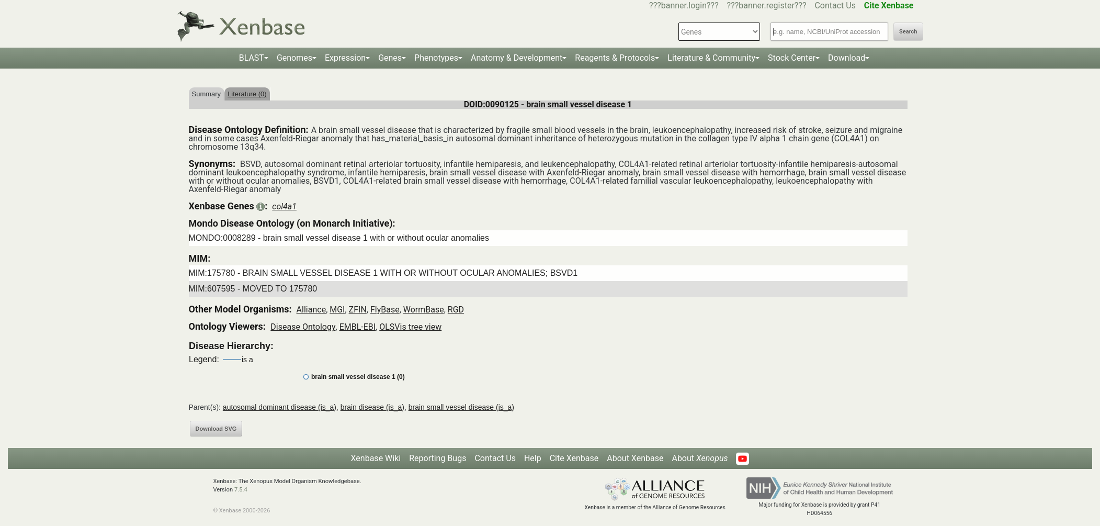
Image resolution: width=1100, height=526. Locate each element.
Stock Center (791, 58)
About (700, 458)
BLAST (251, 58)
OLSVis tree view (410, 327)
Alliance (311, 310)
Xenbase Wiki (376, 458)
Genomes (294, 58)
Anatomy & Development (516, 58)
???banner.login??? (684, 5)
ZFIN (358, 310)
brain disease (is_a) (372, 407)
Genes (390, 58)
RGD (456, 310)
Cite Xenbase (574, 458)
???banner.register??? (767, 5)
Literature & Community (711, 58)
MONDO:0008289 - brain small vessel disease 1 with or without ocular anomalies (339, 237)
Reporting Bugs (437, 458)
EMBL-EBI (357, 327)
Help (532, 458)
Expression (345, 58)
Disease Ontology (302, 327)
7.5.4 (240, 489)
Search (908, 31)
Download (846, 58)
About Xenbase (635, 458)
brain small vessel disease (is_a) (461, 407)
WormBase (423, 310)
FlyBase (385, 310)
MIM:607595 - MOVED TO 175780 (253, 288)
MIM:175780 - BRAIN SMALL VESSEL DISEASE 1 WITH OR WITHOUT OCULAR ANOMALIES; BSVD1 (383, 272)
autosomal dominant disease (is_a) (279, 407)
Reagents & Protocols (615, 58)
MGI (337, 310)
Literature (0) (247, 94)
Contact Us (835, 5)
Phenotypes (436, 58)
